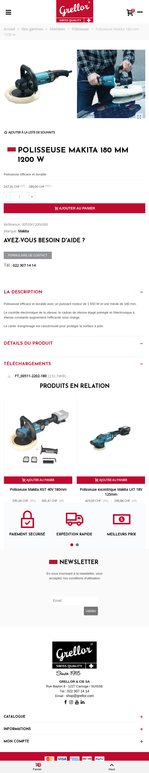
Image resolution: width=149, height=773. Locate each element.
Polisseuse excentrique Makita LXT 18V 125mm (111, 492)
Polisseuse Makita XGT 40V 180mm (38, 489)
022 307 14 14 (24, 265)
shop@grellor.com (80, 696)
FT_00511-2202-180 (31, 376)
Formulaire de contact (27, 255)
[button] (71, 544)
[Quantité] (19, 197)
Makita (23, 231)
